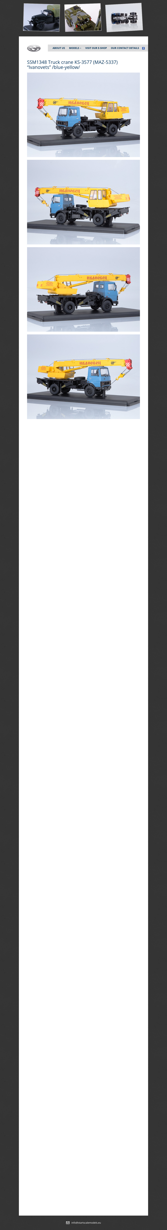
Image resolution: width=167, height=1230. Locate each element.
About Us (59, 48)
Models (75, 48)
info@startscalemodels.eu (86, 1222)
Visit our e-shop (96, 48)
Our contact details (125, 48)
